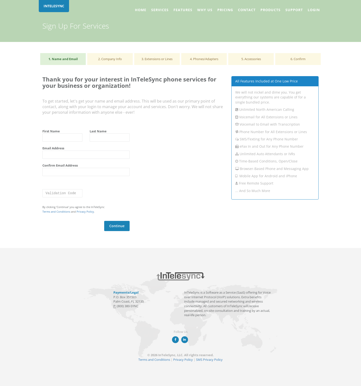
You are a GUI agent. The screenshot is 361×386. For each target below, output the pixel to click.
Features (182, 10)
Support (294, 10)
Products (270, 10)
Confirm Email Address (60, 165)
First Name (51, 131)
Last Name (98, 131)
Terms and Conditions (56, 211)
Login (314, 10)
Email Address (53, 148)
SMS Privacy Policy (209, 359)
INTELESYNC (54, 6)
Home (140, 10)
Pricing (225, 10)
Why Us (204, 10)
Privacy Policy (85, 211)
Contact (247, 10)
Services (160, 10)
